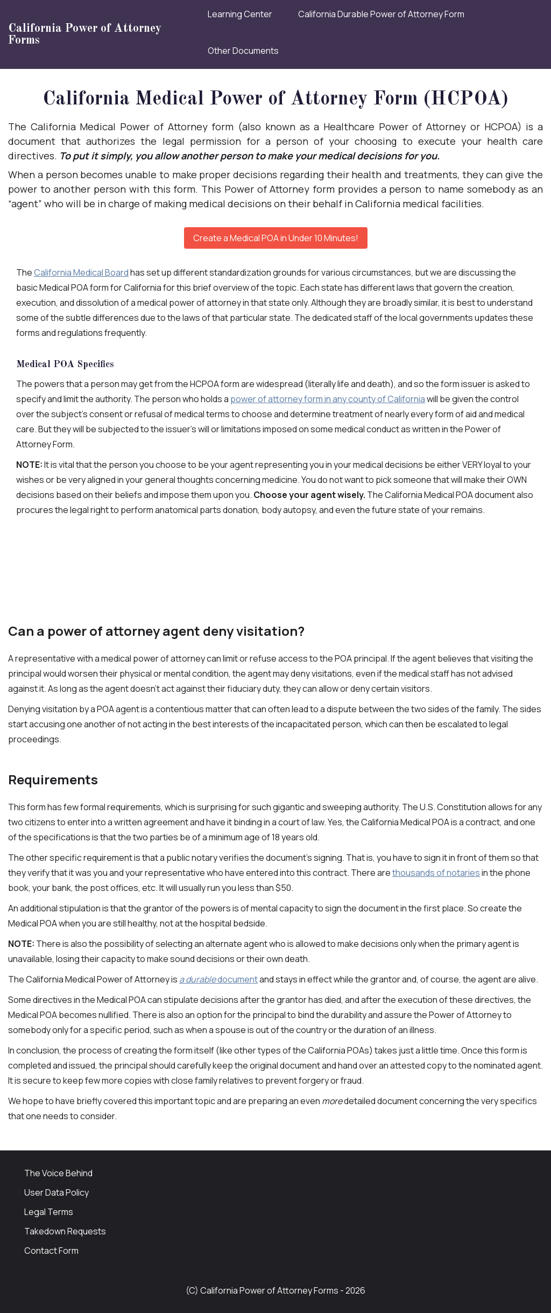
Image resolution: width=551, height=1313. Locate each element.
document (218, 979)
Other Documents (243, 51)
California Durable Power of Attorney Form (381, 14)
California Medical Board (81, 272)
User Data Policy (56, 1192)
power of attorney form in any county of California (327, 399)
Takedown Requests (65, 1231)
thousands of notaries (436, 873)
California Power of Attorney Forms (84, 34)
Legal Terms (48, 1212)
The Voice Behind (58, 1173)
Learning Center (240, 14)
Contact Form (51, 1250)
